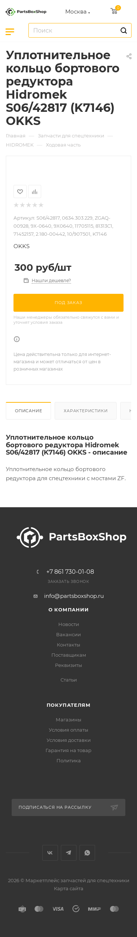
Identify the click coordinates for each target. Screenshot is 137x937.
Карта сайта (68, 888)
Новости (68, 624)
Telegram (69, 853)
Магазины (68, 719)
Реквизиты (68, 665)
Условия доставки (69, 740)
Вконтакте (50, 853)
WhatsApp (87, 853)
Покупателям (69, 705)
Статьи (68, 680)
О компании (68, 609)
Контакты (68, 645)
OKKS (21, 246)
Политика (68, 760)
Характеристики (85, 410)
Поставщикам (68, 655)
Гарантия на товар (68, 750)
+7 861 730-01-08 (70, 572)
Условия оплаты (68, 730)
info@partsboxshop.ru (74, 595)
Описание (28, 410)
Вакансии (68, 634)
